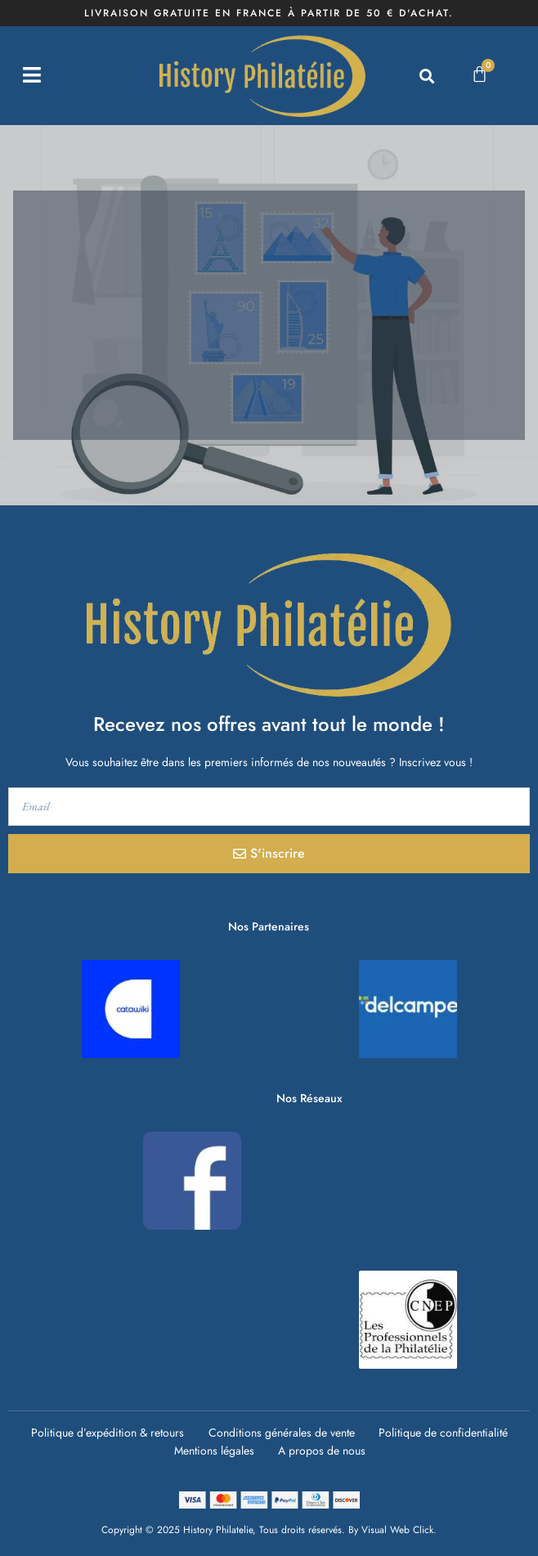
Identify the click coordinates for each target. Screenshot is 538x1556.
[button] (427, 75)
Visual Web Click (397, 1529)
